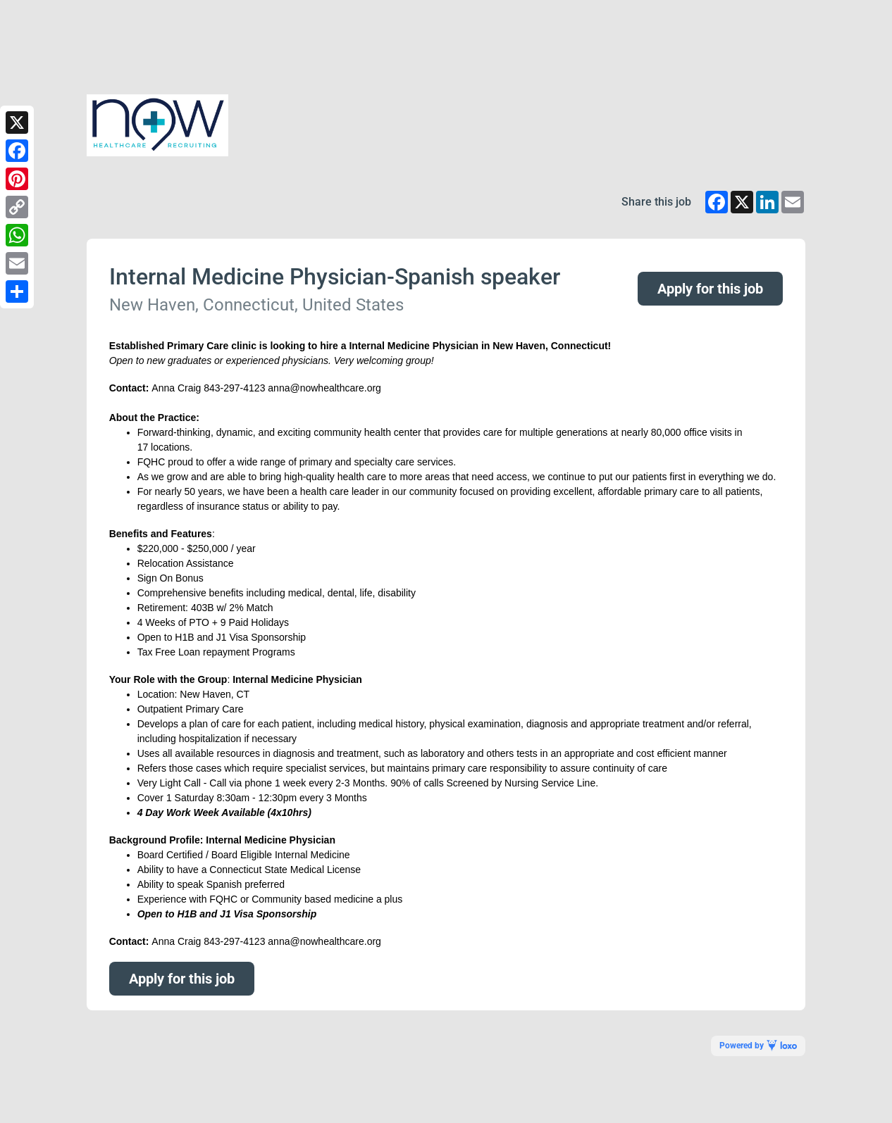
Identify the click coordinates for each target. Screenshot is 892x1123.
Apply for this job (710, 288)
